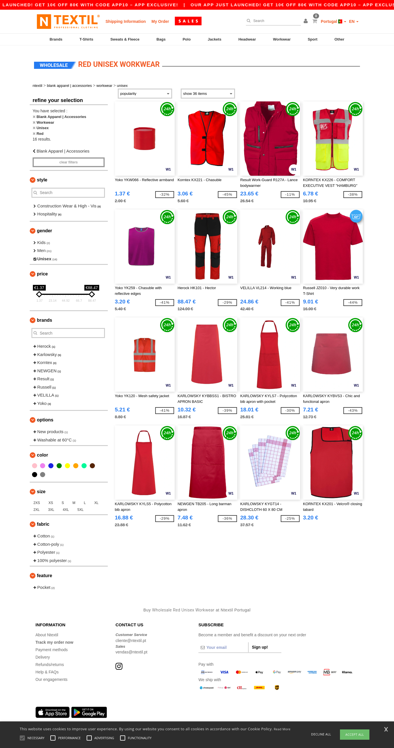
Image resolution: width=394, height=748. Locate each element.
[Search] (272, 21)
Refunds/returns (49, 661)
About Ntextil (46, 631)
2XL (36, 506)
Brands (56, 39)
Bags (161, 39)
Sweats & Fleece (125, 39)
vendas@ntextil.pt (132, 648)
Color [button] (42, 451)
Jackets (214, 39)
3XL (51, 506)
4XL (66, 506)
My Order (160, 21)
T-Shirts (86, 39)
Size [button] (41, 488)
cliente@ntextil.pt (131, 637)
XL (96, 499)
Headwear (247, 39)
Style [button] (42, 176)
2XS (36, 499)
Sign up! (260, 643)
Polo (187, 39)
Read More (282, 729)
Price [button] (42, 270)
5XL (80, 506)
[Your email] (223, 644)
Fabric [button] (43, 520)
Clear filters (68, 159)
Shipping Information (126, 21)
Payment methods (51, 646)
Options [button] (45, 416)
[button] (306, 21)
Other (340, 39)
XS (51, 499)
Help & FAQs (47, 668)
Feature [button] (44, 572)
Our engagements (51, 676)
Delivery (42, 653)
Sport (312, 39)
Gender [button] (44, 227)
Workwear (282, 39)
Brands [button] (44, 316)
